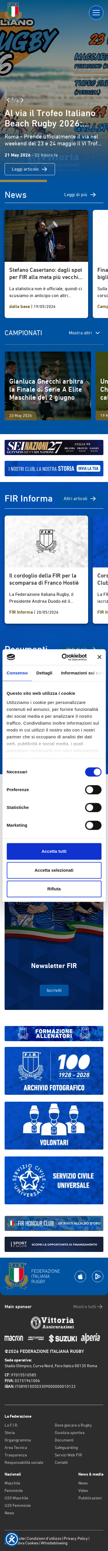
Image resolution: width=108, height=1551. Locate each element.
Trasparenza (16, 1455)
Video (83, 1490)
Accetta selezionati (54, 870)
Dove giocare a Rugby (73, 1425)
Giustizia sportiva (69, 1432)
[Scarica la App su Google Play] (97, 1276)
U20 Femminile (18, 1505)
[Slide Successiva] (22, 100)
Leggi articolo (30, 169)
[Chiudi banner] (99, 657)
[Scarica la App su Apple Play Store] (80, 1276)
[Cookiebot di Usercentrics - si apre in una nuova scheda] (64, 657)
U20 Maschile (16, 1498)
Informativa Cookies (22, 1543)
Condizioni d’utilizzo (44, 1538)
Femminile (14, 1490)
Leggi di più (80, 194)
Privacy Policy (76, 1538)
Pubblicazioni (90, 1498)
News (9, 1513)
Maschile (12, 1483)
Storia (10, 1432)
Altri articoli (80, 498)
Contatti (61, 1462)
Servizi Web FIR (68, 1455)
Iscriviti (54, 990)
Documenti (64, 1440)
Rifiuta (54, 888)
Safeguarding (66, 1447)
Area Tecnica (16, 1447)
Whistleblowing (54, 1543)
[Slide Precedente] (8, 100)
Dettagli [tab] (44, 672)
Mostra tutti (88, 1306)
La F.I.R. (11, 1425)
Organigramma (18, 1440)
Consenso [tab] (17, 672)
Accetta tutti (54, 851)
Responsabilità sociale (24, 1462)
